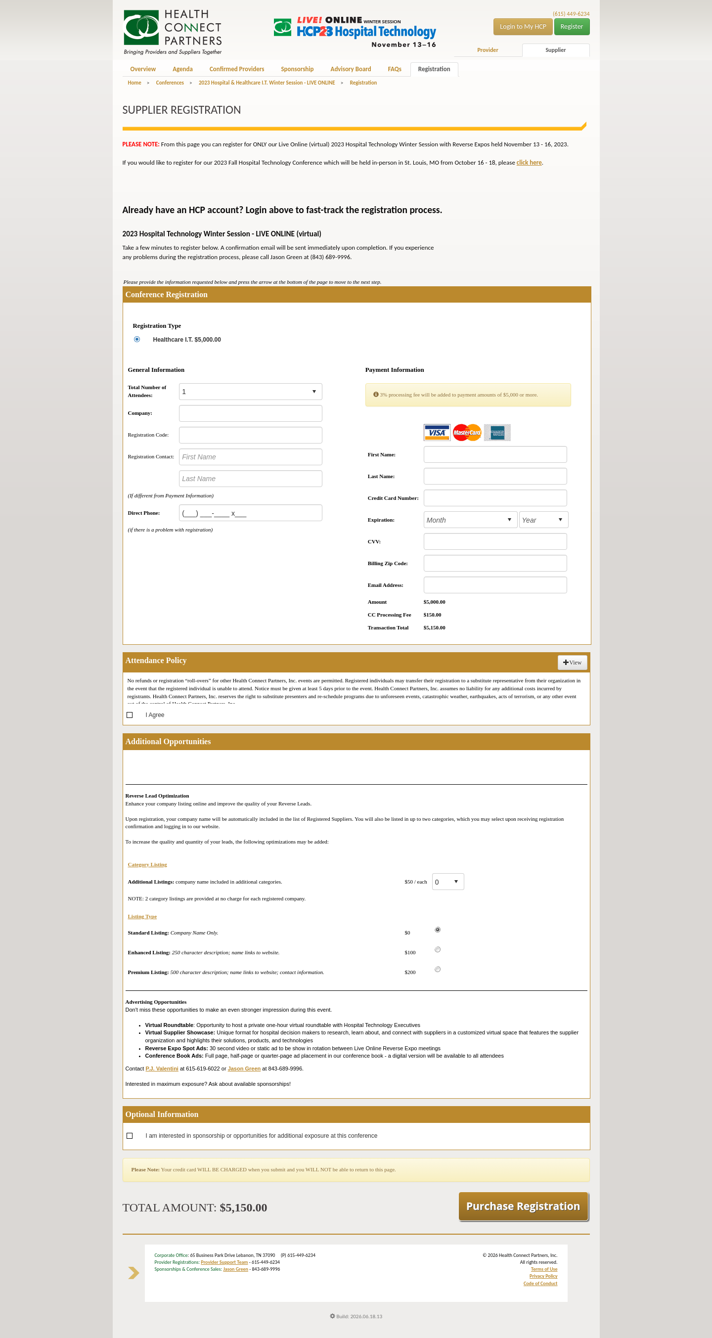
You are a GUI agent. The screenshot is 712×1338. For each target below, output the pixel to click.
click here (529, 162)
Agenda (183, 69)
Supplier (555, 49)
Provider (487, 49)
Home (134, 83)
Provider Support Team (224, 1262)
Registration (434, 69)
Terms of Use (544, 1269)
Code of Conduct (541, 1283)
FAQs (394, 69)
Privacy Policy (543, 1276)
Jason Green (235, 1269)
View (572, 662)
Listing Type (142, 916)
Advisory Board (351, 69)
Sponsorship (297, 69)
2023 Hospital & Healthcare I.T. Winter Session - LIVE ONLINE (267, 83)
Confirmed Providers (237, 69)
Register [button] (572, 26)
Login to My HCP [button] (523, 26)
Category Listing (147, 864)
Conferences (170, 83)
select (314, 392)
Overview (143, 69)
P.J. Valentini (161, 1068)
